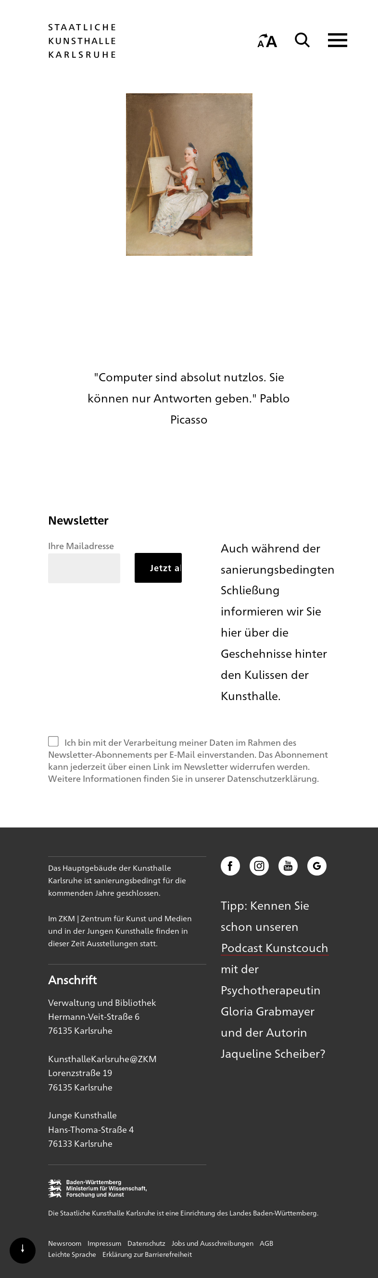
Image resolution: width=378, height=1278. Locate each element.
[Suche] (302, 40)
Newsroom (64, 1243)
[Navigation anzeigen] (331, 40)
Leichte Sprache (72, 1254)
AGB (266, 1243)
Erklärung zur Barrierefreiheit (147, 1254)
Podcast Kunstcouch (274, 947)
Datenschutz (146, 1243)
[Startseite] (81, 53)
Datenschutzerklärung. (273, 778)
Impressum (104, 1243)
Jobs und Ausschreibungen (212, 1243)
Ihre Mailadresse (81, 545)
